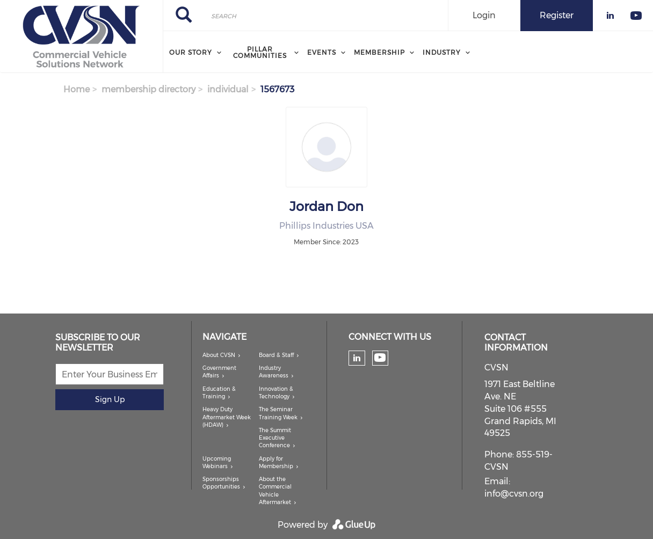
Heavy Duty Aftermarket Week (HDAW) (226, 417)
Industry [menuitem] (442, 52)
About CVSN (218, 355)
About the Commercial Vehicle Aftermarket (275, 491)
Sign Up (110, 399)
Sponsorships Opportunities (221, 483)
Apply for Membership (276, 462)
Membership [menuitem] (379, 52)
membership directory (148, 89)
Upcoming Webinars (216, 462)
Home (76, 89)
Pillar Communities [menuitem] (260, 52)
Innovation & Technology (276, 392)
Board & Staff (276, 355)
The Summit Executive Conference (275, 438)
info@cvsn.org (513, 494)
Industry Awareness (273, 372)
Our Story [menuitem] (190, 52)
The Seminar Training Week (278, 413)
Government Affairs (219, 372)
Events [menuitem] (321, 52)
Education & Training (219, 392)
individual (228, 89)
